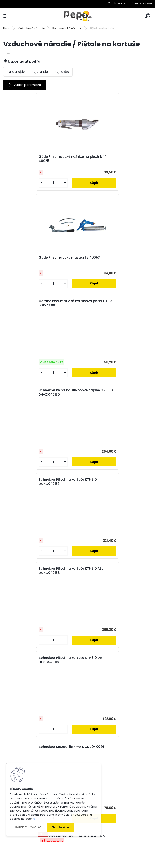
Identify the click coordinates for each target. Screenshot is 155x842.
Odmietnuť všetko (28, 827)
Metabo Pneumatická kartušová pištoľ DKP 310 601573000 (40, 202)
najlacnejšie (16, 72)
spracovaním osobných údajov (86, 632)
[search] (148, 16)
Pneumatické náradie (67, 28)
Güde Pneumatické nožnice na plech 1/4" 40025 (38, 159)
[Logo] (77, 16)
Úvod (6, 28)
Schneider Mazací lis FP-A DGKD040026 (103, 381)
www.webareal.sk (94, 838)
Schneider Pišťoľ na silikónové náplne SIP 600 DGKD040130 (112, 202)
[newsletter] (136, 621)
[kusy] (20, 183)
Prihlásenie (118, 3)
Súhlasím (60, 827)
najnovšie (62, 72)
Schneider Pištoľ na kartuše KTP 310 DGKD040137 (37, 291)
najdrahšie (40, 72)
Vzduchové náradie (31, 28)
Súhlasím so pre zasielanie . (98, 632)
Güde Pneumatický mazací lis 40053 (112, 157)
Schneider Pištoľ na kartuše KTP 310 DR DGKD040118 (39, 381)
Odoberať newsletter (30, 609)
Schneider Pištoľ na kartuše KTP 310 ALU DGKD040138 (114, 291)
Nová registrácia (142, 3)
